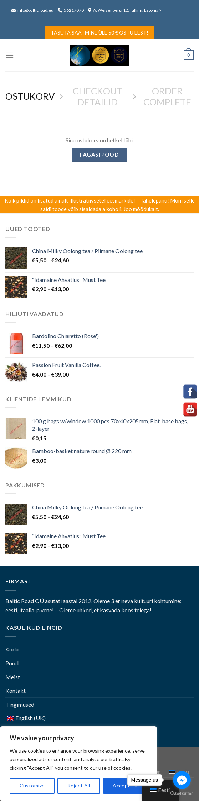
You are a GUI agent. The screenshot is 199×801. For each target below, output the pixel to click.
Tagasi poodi (99, 154)
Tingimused (19, 704)
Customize (32, 785)
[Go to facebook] (182, 780)
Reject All (78, 785)
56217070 (71, 10)
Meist (12, 677)
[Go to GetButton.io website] (181, 793)
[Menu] (9, 55)
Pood (12, 663)
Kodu (12, 649)
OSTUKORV (30, 96)
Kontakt (15, 690)
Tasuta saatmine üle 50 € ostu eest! (99, 33)
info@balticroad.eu (32, 10)
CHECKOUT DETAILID (97, 96)
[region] (78, 763)
